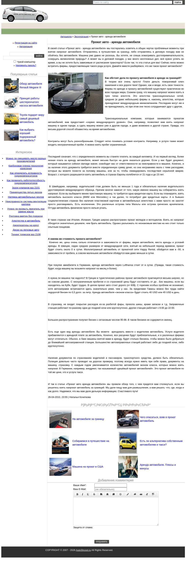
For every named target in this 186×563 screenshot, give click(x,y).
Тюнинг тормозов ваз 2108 (25, 234)
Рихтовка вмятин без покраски (26, 216)
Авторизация (25, 46)
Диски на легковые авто (26, 229)
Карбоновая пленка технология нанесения (26, 167)
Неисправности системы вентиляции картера (26, 203)
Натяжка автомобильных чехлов (26, 196)
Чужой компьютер (26, 62)
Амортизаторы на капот (26, 225)
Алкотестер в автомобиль (26, 220)
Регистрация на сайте (26, 43)
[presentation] (122, 538)
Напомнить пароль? (26, 65)
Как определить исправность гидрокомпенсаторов (26, 174)
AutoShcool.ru (83, 555)
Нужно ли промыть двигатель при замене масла (26, 210)
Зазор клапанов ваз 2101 (26, 187)
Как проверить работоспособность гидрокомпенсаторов (26, 181)
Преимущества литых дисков (26, 192)
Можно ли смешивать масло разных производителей (26, 160)
